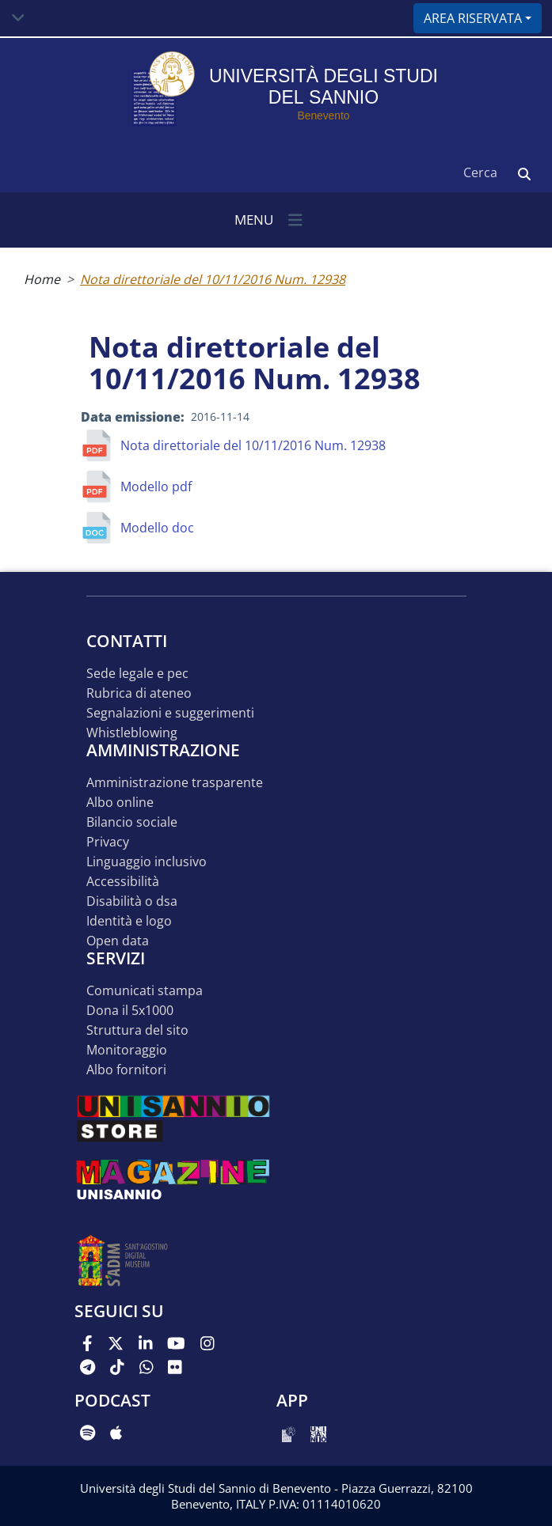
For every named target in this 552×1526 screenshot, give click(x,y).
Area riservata (473, 18)
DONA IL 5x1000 (129, 1010)
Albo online (120, 802)
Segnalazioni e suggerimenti (170, 713)
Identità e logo (129, 921)
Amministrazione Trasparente (174, 782)
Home (42, 279)
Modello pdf (156, 486)
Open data (117, 941)
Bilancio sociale (131, 822)
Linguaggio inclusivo (146, 862)
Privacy (107, 842)
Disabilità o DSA (131, 901)
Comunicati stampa (144, 991)
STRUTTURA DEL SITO (137, 1030)
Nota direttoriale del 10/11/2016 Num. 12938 (212, 279)
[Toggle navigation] (18, 18)
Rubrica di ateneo (139, 693)
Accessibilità (122, 881)
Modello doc (157, 528)
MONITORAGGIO (126, 1050)
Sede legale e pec (137, 673)
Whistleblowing (131, 733)
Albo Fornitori (126, 1070)
